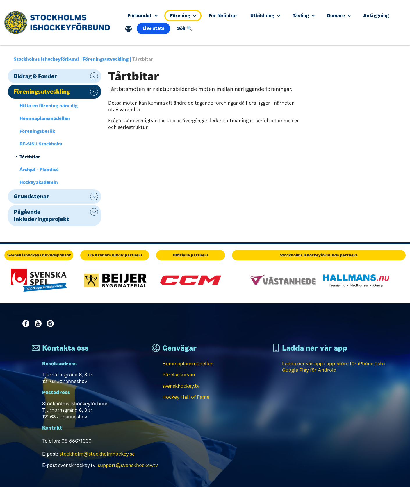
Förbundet (143, 15)
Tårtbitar (29, 156)
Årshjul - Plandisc (38, 169)
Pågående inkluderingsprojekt (41, 215)
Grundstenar (31, 196)
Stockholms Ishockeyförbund (46, 59)
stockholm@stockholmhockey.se (97, 454)
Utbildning (265, 15)
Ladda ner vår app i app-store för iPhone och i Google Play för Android (334, 366)
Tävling (304, 15)
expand (94, 76)
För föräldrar (223, 15)
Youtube (39, 323)
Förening (183, 15)
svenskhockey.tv (180, 386)
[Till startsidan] (59, 22)
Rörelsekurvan (178, 374)
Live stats (153, 28)
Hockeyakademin (38, 182)
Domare (339, 15)
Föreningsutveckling (106, 59)
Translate (129, 29)
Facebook (27, 323)
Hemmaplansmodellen (44, 118)
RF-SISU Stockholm (41, 144)
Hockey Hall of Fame (185, 397)
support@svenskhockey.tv (128, 465)
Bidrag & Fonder (35, 76)
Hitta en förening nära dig (48, 105)
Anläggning (376, 15)
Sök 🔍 (184, 28)
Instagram (51, 323)
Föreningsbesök (37, 131)
